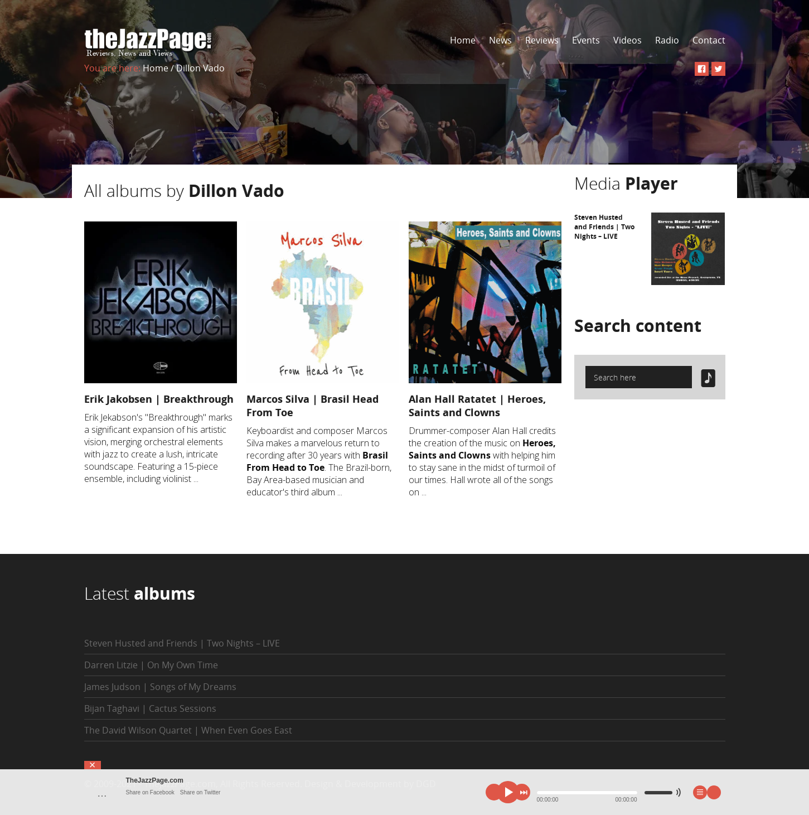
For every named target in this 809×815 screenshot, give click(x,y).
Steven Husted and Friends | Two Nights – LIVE (604, 227)
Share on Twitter (200, 792)
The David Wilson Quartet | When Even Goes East (188, 730)
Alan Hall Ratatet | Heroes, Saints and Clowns (477, 405)
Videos (627, 40)
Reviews (542, 40)
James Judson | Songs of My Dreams (160, 687)
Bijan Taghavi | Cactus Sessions (150, 708)
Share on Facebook (150, 792)
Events (586, 40)
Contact (708, 40)
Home (463, 40)
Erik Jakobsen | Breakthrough (159, 399)
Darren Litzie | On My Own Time (151, 665)
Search (637, 325)
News (500, 40)
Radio (667, 40)
